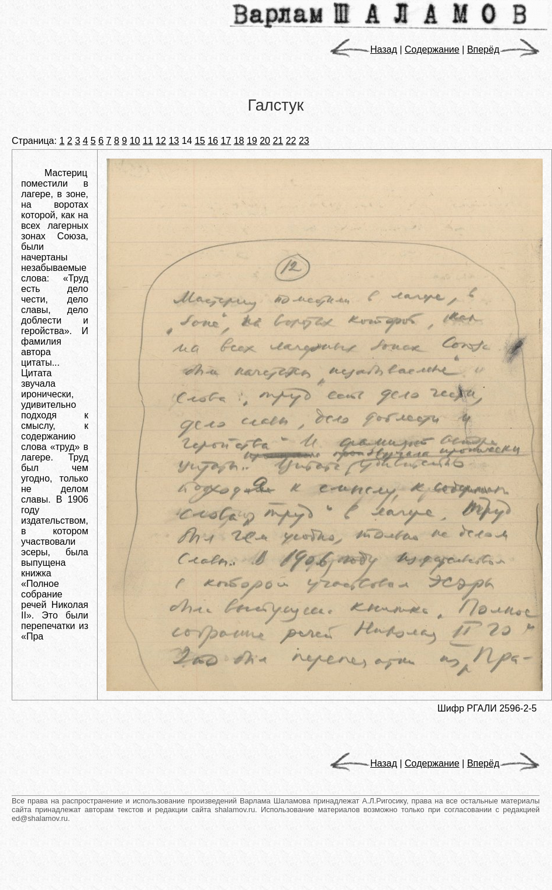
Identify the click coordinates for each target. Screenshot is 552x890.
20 (265, 141)
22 (291, 141)
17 (225, 141)
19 (252, 141)
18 (239, 141)
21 (277, 141)
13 (173, 141)
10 (135, 141)
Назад (363, 49)
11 (148, 141)
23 (304, 141)
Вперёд (503, 49)
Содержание (432, 49)
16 (213, 141)
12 (161, 141)
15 (200, 141)
